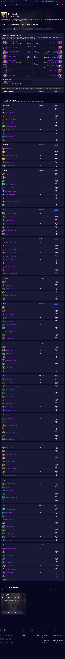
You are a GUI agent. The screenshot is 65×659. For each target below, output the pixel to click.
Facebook (46, 642)
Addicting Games (56, 637)
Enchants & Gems (15, 24)
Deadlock (40, 1)
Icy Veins (55, 633)
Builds (24, 24)
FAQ (23, 633)
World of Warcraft (50, 1)
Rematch (21, 1)
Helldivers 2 (59, 1)
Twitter (45, 635)
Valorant (14, 1)
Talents (3, 24)
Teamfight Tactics (30, 1)
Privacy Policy (34, 633)
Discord (46, 633)
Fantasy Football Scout (58, 640)
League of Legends (5, 1)
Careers (24, 635)
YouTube (46, 637)
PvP (35, 24)
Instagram (46, 640)
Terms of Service (35, 635)
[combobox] (19, 4)
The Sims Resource (57, 635)
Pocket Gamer (56, 642)
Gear (8, 24)
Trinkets (29, 24)
